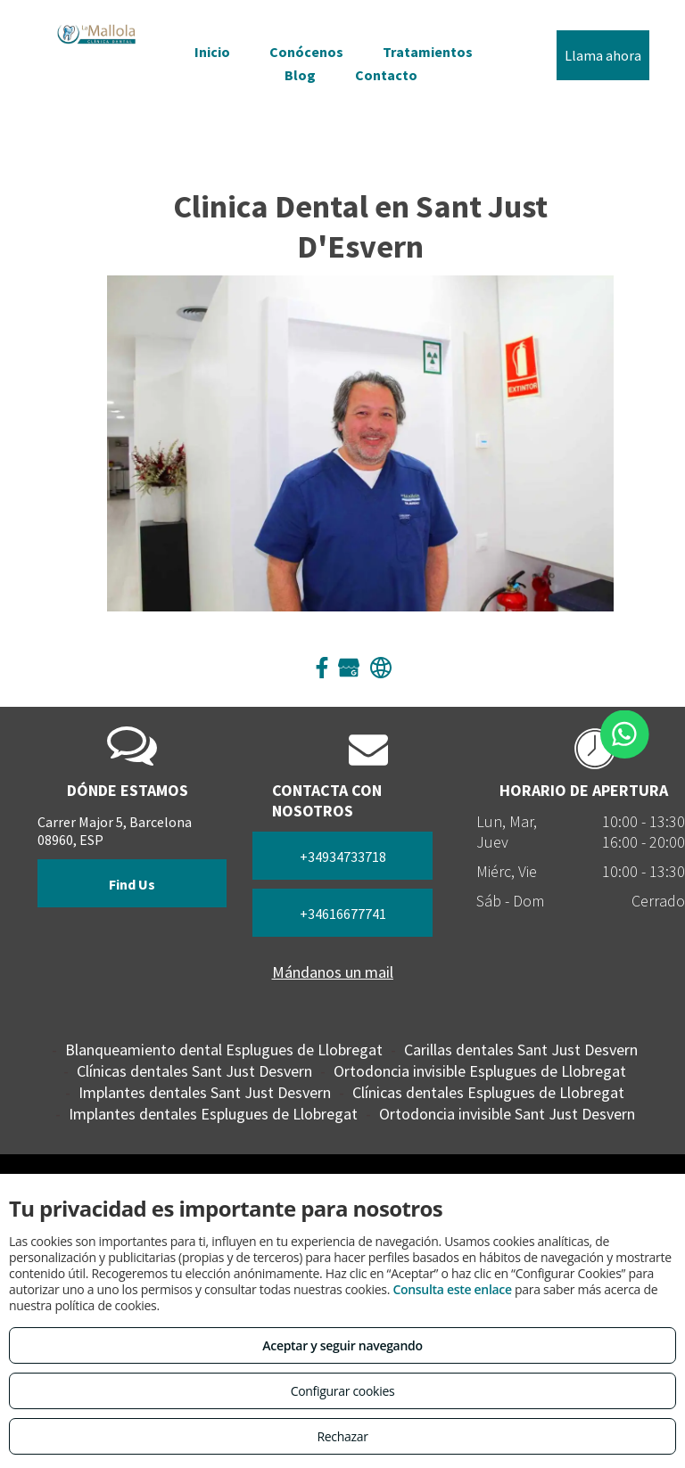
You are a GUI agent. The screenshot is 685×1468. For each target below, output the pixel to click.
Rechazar (342, 1436)
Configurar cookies (343, 1390)
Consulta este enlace (451, 1289)
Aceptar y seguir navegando (342, 1345)
